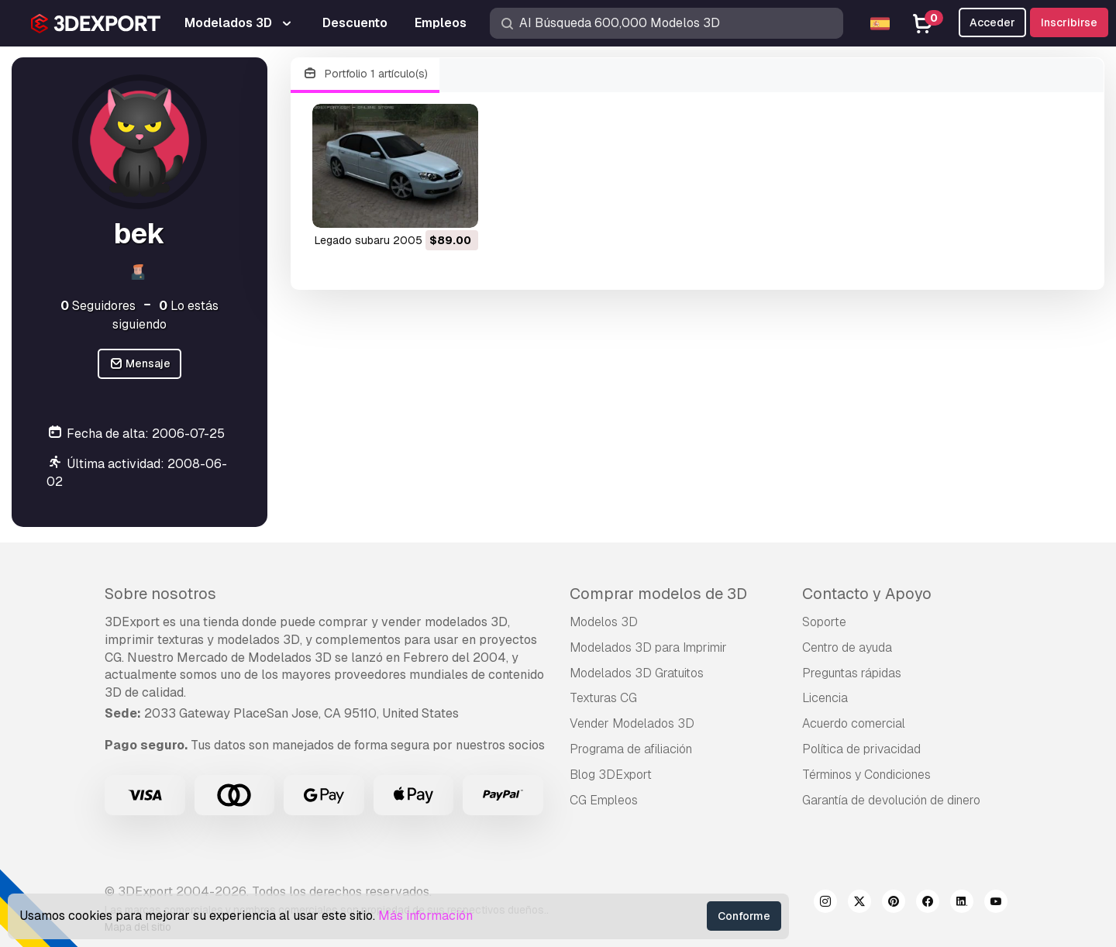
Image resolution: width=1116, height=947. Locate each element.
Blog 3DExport (611, 774)
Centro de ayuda (847, 647)
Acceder (992, 22)
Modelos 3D (604, 622)
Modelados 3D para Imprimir (648, 647)
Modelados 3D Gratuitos (637, 673)
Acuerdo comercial (853, 723)
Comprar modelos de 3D (658, 594)
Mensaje (139, 363)
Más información (425, 915)
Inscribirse (1069, 22)
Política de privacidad (861, 749)
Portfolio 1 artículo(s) (365, 74)
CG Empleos (604, 800)
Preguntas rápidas (851, 673)
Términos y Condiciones (866, 774)
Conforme (744, 916)
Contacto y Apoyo (867, 594)
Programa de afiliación (631, 749)
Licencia (825, 698)
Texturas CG (603, 698)
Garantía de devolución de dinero (891, 800)
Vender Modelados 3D (632, 723)
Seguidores (98, 306)
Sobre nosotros (160, 594)
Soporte (824, 622)
